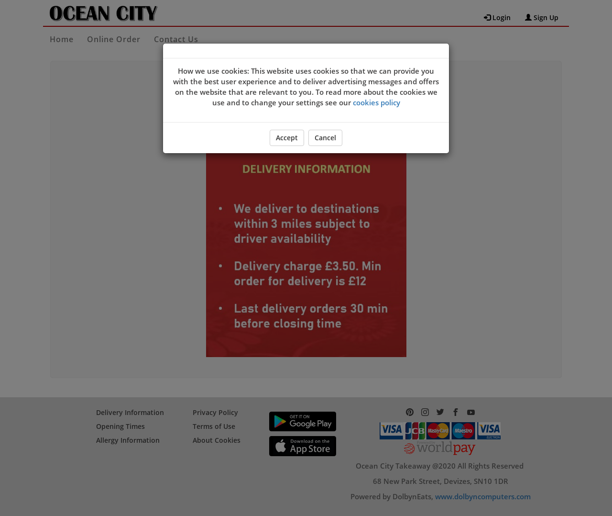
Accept (287, 137)
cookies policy (376, 102)
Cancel (325, 137)
